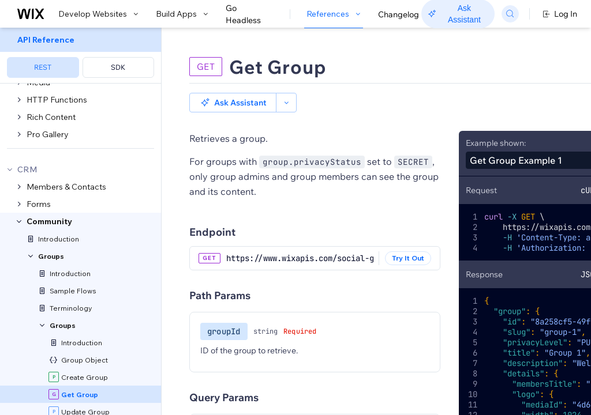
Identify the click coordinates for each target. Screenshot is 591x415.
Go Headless (250, 14)
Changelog (398, 14)
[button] (233, 102)
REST (42, 67)
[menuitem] (80, 56)
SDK (118, 67)
